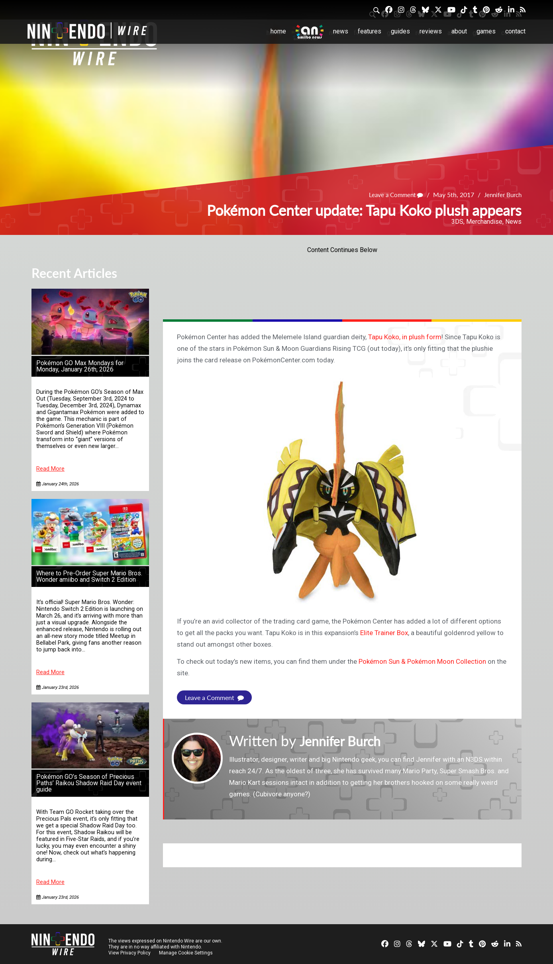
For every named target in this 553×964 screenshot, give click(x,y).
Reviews (431, 31)
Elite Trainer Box (384, 633)
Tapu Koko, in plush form (404, 337)
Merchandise (484, 221)
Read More (50, 468)
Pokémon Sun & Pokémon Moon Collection (422, 661)
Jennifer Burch (501, 194)
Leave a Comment (391, 194)
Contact (515, 31)
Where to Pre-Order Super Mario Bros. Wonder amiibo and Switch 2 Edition (89, 576)
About (459, 31)
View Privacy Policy (129, 953)
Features (369, 31)
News (340, 31)
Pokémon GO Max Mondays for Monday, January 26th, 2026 (80, 366)
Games (486, 31)
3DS (457, 221)
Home (278, 31)
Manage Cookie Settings (187, 953)
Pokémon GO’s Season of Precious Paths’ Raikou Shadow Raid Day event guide (88, 783)
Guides (400, 31)
